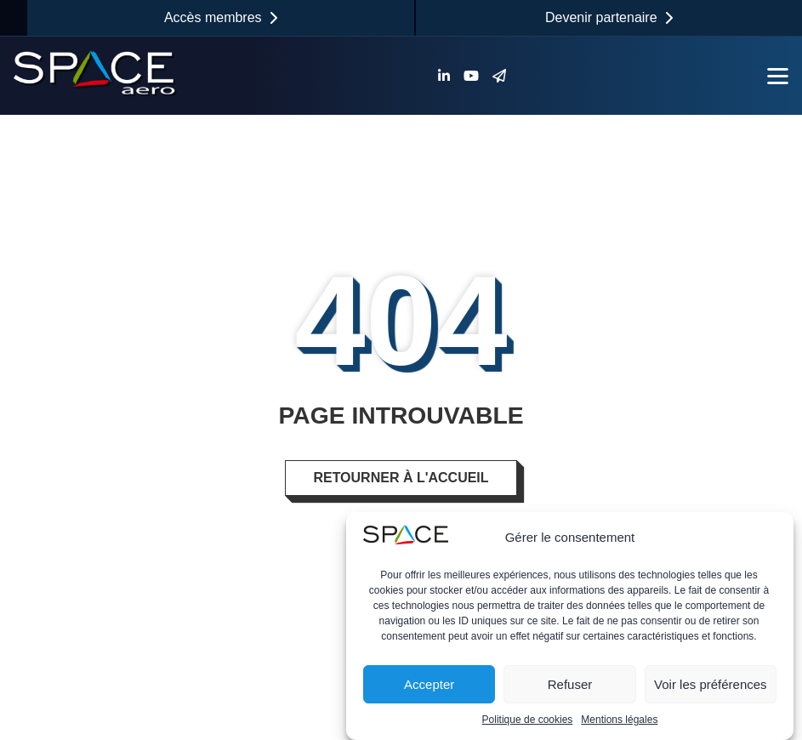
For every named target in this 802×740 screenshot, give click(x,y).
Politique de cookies (527, 720)
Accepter (429, 684)
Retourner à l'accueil (400, 477)
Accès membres (220, 17)
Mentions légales (619, 720)
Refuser (570, 684)
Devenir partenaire (609, 17)
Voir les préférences (710, 684)
